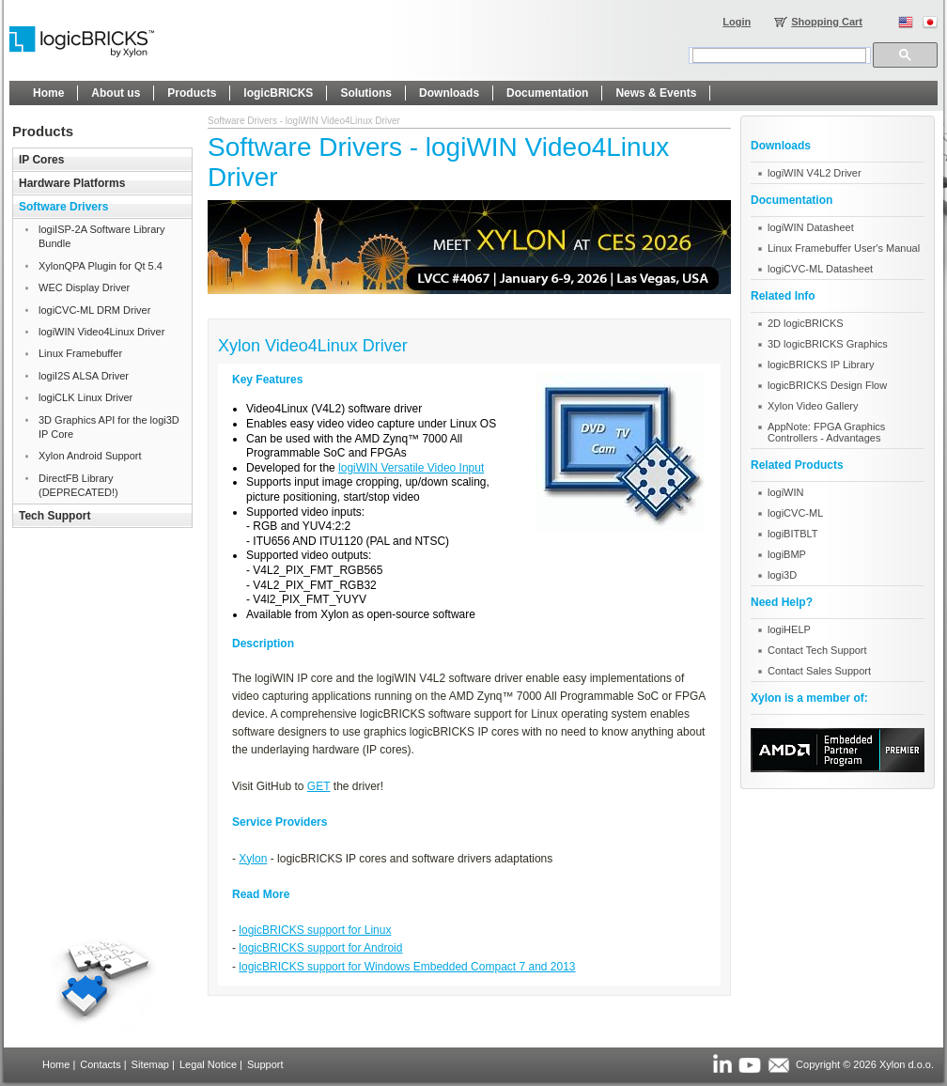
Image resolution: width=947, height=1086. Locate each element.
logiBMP (787, 554)
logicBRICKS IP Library (821, 364)
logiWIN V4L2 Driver (815, 172)
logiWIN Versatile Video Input (411, 467)
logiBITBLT (793, 533)
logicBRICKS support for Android (320, 947)
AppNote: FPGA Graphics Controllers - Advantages (826, 432)
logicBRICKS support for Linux (315, 930)
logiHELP (789, 629)
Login (736, 21)
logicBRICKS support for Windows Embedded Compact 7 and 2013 (407, 966)
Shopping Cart (826, 21)
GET (319, 786)
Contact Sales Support (819, 670)
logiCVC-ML (795, 513)
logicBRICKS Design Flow (827, 385)
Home (56, 1064)
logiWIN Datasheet (811, 227)
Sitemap (150, 1064)
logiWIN (786, 492)
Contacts (100, 1064)
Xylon (253, 858)
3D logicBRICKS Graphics (828, 343)
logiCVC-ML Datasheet (820, 268)
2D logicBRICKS (806, 323)
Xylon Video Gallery (813, 405)
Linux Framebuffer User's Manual (844, 248)
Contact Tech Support (817, 650)
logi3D (782, 575)
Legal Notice (208, 1064)
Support (265, 1064)
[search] (779, 55)
